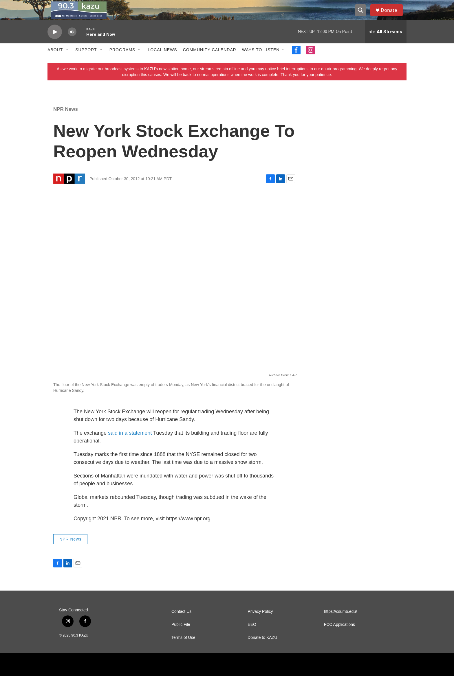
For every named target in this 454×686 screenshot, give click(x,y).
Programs (122, 60)
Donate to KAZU (262, 648)
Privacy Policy (260, 621)
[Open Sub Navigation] (67, 60)
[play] (54, 42)
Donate (392, 15)
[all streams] (386, 42)
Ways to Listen (260, 60)
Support (86, 60)
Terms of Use (183, 648)
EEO (252, 634)
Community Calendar (209, 60)
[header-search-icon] (362, 15)
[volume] (72, 42)
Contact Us (181, 621)
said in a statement (130, 443)
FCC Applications (339, 634)
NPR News (65, 119)
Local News (162, 60)
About (55, 60)
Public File (180, 634)
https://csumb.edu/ (340, 621)
